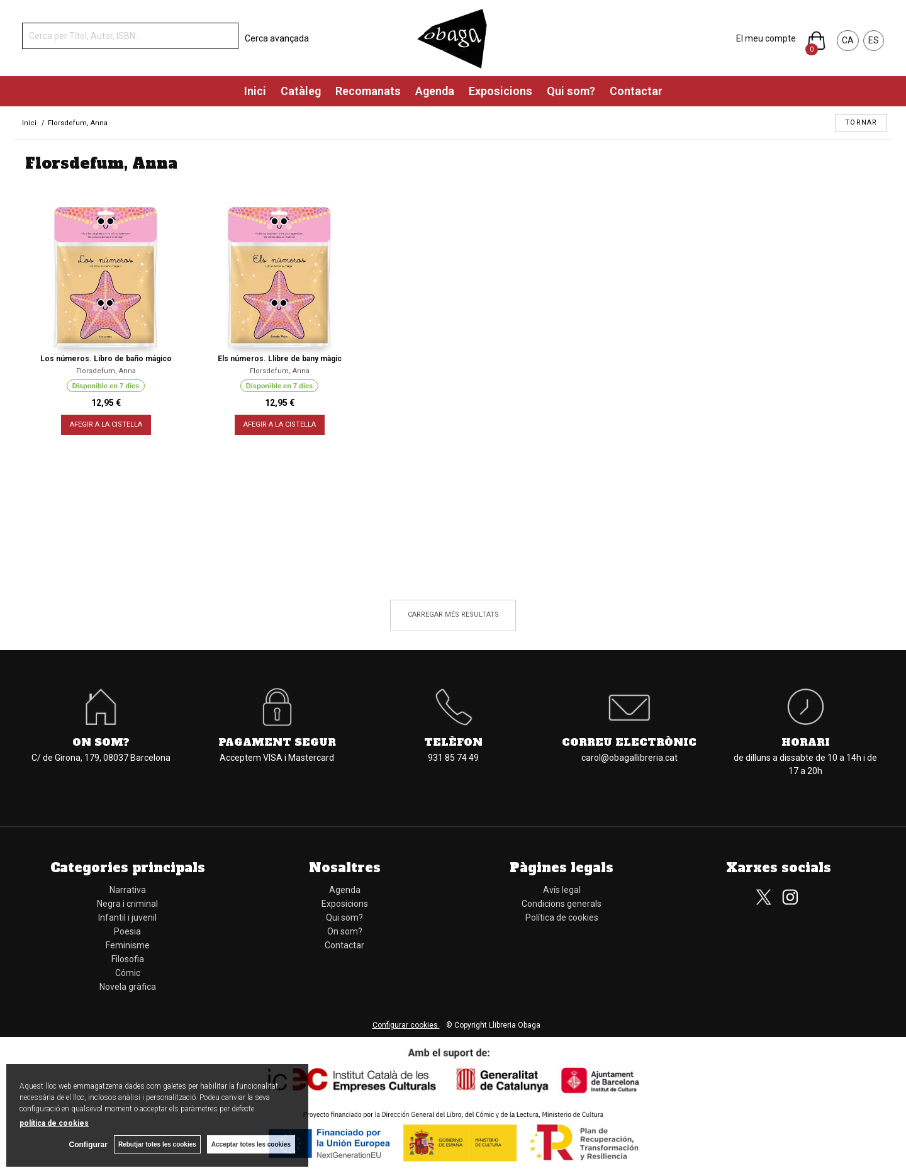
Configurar (88, 1144)
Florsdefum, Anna (106, 371)
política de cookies (54, 1123)
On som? (101, 742)
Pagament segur (277, 742)
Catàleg (301, 91)
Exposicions (500, 91)
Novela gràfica (127, 987)
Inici (255, 91)
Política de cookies (561, 917)
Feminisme (128, 945)
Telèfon (453, 742)
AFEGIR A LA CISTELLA (106, 424)
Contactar (636, 91)
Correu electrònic (629, 742)
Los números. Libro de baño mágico (106, 358)
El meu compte (766, 38)
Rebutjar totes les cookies (157, 1144)
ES (873, 40)
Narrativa (127, 890)
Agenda (434, 91)
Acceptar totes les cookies (251, 1144)
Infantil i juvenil (127, 917)
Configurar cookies (406, 1025)
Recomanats (368, 91)
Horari (805, 742)
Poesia (127, 931)
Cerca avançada (277, 38)
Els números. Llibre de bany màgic (280, 358)
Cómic (127, 973)
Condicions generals (561, 904)
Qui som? (571, 91)
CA (848, 40)
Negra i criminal (127, 904)
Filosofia (127, 959)
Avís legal (562, 890)
